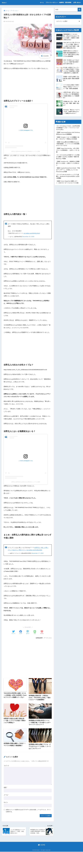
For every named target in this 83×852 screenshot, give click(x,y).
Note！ (5, 2)
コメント (6, 765)
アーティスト (48, 637)
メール (6, 795)
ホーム (42, 2)
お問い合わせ (77, 2)
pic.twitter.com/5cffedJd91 (34, 550)
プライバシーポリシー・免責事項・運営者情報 (58, 2)
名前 (5, 787)
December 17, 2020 (38, 553)
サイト (6, 802)
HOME (41, 845)
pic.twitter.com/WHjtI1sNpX (31, 233)
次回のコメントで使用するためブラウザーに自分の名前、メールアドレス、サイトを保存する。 (28, 810)
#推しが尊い (44, 547)
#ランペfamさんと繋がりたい (17, 550)
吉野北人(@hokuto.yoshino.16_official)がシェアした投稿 (25, 151)
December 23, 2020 (28, 236)
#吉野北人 (37, 547)
